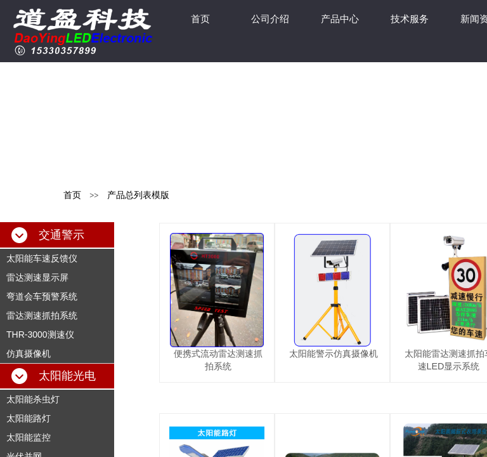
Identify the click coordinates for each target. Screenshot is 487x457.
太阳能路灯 (28, 418)
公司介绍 (270, 19)
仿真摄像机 (28, 353)
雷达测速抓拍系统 (41, 315)
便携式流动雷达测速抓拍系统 (218, 359)
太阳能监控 (28, 437)
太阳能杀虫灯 (33, 399)
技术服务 (410, 19)
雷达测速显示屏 (37, 277)
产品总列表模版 (138, 195)
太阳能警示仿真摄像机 (333, 353)
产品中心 (340, 19)
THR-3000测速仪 (40, 334)
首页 (200, 19)
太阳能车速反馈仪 (41, 258)
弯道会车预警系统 (41, 296)
